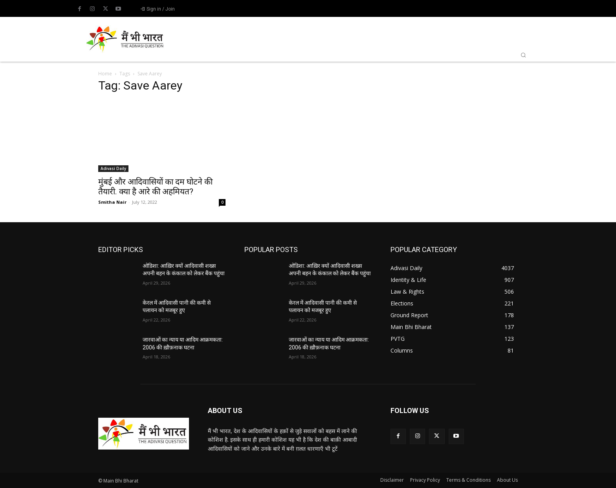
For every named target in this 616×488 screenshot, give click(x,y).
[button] (523, 55)
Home (105, 73)
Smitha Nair (112, 202)
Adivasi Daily (113, 168)
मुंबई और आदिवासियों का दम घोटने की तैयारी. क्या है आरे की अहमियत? (155, 186)
